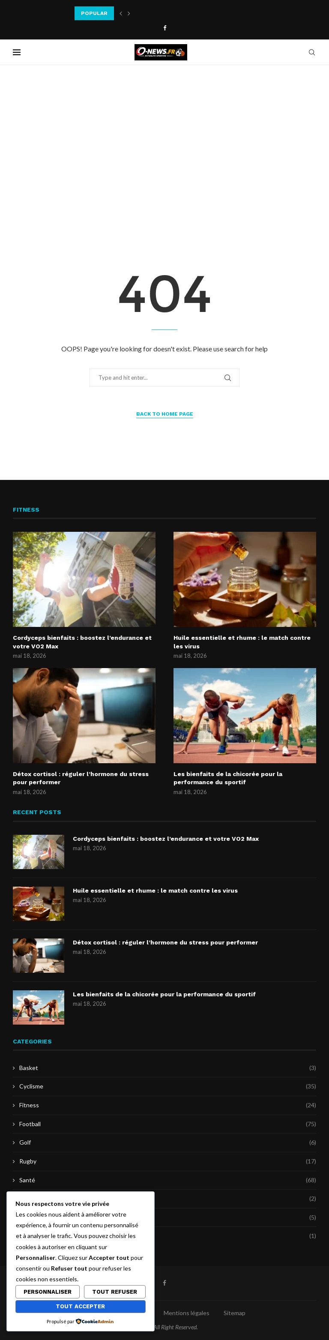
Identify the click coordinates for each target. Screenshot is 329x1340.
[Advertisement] (164, 151)
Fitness (167, 1105)
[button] (120, 13)
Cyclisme (167, 1086)
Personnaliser (48, 1292)
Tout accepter (80, 1306)
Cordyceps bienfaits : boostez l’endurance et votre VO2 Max (82, 642)
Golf (167, 1142)
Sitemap (234, 1312)
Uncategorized (167, 1236)
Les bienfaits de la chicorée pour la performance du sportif (227, 778)
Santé (167, 1180)
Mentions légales (186, 1312)
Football (167, 1124)
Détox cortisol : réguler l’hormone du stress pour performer (81, 778)
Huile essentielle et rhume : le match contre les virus (242, 642)
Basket (167, 1068)
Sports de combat (167, 1198)
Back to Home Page (164, 414)
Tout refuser (114, 1292)
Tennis (167, 1217)
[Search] (312, 52)
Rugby (167, 1161)
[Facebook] (164, 27)
